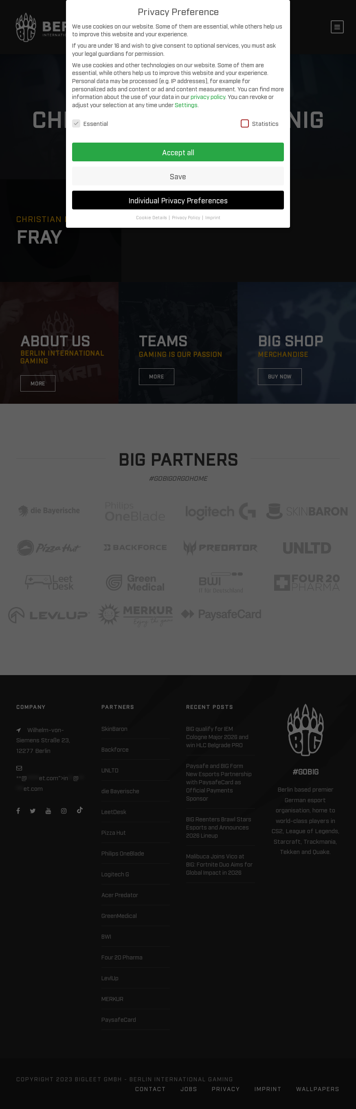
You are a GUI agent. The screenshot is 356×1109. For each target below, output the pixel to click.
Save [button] (178, 173)
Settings (186, 101)
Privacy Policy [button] (186, 214)
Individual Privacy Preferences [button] (178, 197)
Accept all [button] (178, 149)
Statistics (260, 120)
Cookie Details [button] (152, 214)
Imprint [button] (212, 214)
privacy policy (208, 93)
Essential (90, 120)
